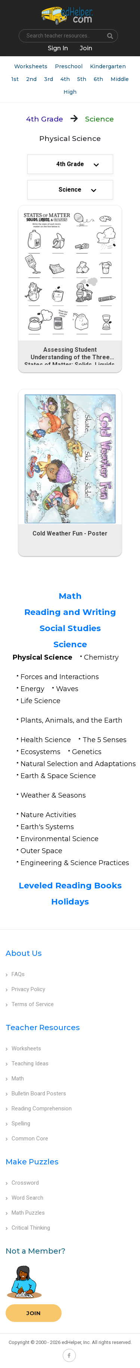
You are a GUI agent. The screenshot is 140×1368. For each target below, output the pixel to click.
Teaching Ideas (27, 1063)
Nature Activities (48, 815)
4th (65, 79)
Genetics (87, 752)
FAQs (15, 974)
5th (81, 79)
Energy (32, 689)
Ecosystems (40, 752)
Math (70, 596)
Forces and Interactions (60, 677)
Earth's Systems (47, 827)
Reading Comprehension (39, 1108)
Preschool (69, 66)
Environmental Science (60, 839)
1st (15, 79)
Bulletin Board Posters (36, 1093)
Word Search (24, 1197)
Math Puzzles (25, 1212)
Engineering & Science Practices (75, 863)
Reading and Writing (70, 612)
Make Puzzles (32, 1161)
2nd (31, 79)
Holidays (70, 902)
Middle (120, 79)
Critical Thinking (28, 1227)
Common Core (27, 1138)
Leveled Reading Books (70, 885)
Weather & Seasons (53, 795)
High (70, 91)
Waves (67, 689)
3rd (48, 79)
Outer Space (41, 851)
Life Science (40, 701)
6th (98, 79)
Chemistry (101, 657)
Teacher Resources (43, 1027)
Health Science (46, 740)
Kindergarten (108, 66)
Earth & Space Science (58, 776)
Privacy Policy (25, 989)
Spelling (18, 1123)
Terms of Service (30, 1004)
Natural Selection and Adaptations (78, 764)
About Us (24, 953)
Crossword (22, 1182)
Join (34, 1313)
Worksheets (30, 66)
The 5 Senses (105, 740)
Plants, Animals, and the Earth (71, 720)
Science (70, 644)
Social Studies (70, 628)
